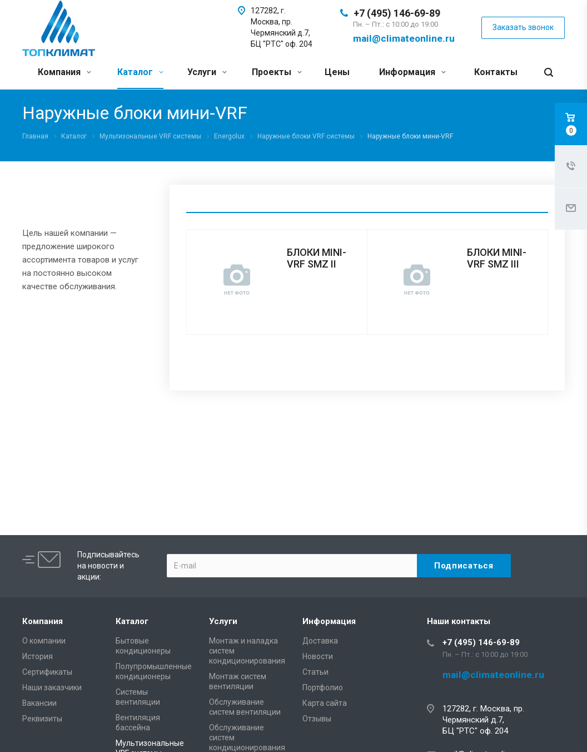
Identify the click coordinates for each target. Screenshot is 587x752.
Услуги (207, 72)
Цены (337, 72)
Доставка (320, 640)
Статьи (315, 671)
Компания (64, 72)
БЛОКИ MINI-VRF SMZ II (316, 258)
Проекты (277, 72)
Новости (317, 656)
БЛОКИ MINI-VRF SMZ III (496, 258)
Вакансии (39, 703)
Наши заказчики (52, 687)
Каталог (140, 72)
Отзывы (316, 718)
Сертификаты (47, 671)
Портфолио (322, 687)
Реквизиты (42, 718)
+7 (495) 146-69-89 (397, 13)
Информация (412, 72)
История (37, 656)
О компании (44, 640)
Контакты (496, 72)
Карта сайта (324, 703)
